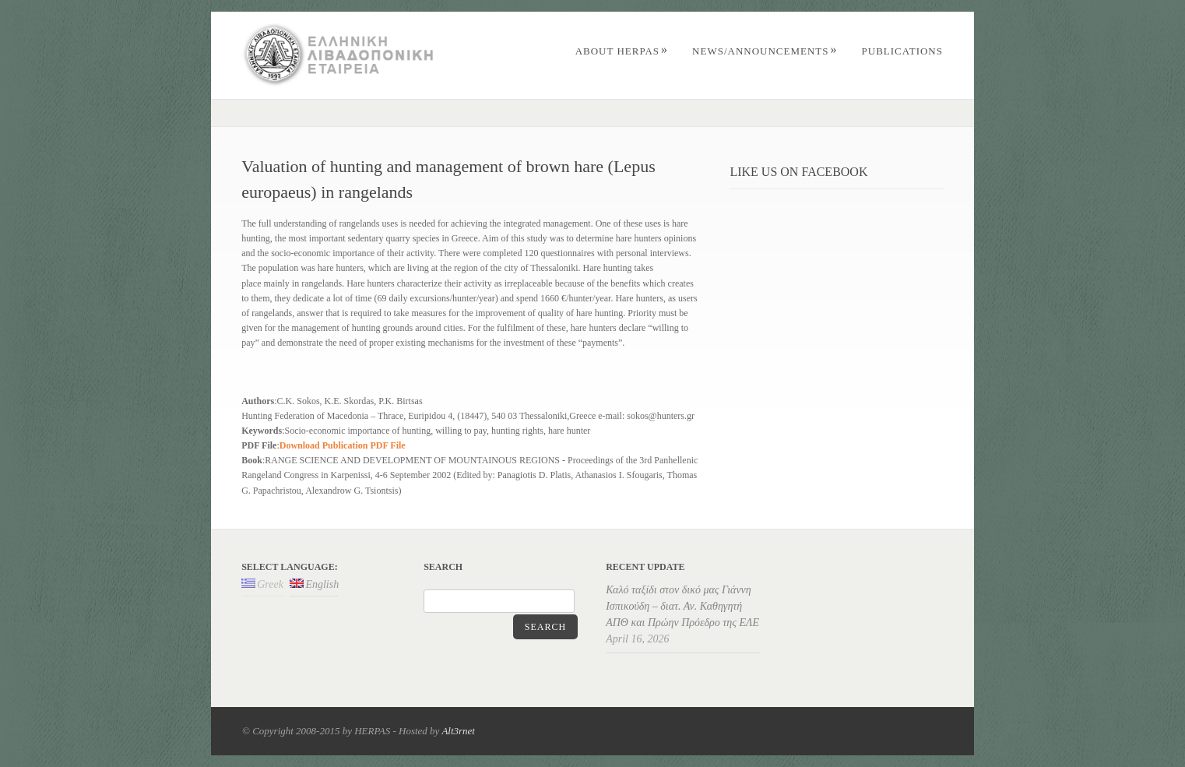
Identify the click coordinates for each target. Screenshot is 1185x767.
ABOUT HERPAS (621, 51)
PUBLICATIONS (902, 51)
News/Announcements (764, 51)
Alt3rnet (458, 731)
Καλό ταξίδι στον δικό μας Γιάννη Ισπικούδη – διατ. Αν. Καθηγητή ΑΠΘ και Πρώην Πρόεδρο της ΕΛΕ (682, 606)
